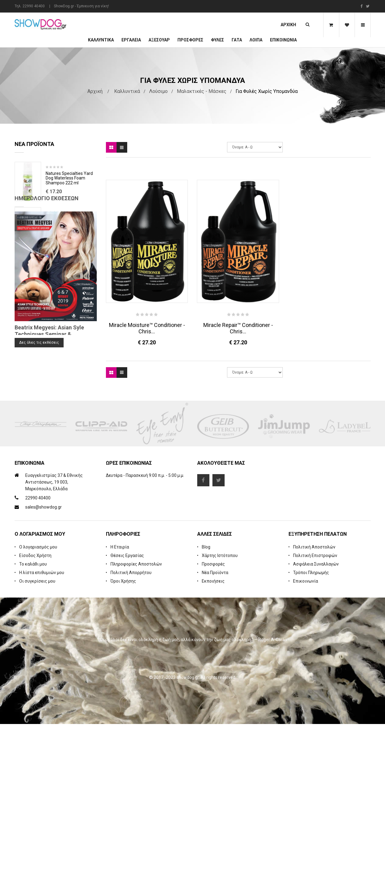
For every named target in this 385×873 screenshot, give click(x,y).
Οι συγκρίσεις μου (37, 730)
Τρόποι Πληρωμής (311, 721)
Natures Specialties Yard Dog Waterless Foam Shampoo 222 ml (69, 178)
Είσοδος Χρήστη (35, 704)
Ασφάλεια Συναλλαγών (316, 713)
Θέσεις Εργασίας (127, 704)
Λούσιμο (158, 91)
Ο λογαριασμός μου (38, 696)
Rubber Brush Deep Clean (70, 219)
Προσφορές (213, 713)
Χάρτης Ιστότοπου (220, 704)
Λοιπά (256, 39)
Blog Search (27, 482)
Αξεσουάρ (159, 39)
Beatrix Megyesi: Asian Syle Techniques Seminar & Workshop (49, 455)
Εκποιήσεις (213, 730)
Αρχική (288, 24)
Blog (206, 696)
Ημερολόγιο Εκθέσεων (47, 319)
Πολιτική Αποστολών (314, 696)
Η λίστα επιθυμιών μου (41, 721)
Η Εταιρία (119, 696)
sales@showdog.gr (43, 656)
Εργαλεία (131, 39)
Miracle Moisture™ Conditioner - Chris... (147, 328)
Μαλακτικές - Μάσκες (201, 91)
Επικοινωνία (283, 39)
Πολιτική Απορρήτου (131, 721)
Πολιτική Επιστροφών (315, 704)
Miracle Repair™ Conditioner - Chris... (238, 328)
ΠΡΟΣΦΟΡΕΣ (190, 39)
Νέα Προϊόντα (215, 721)
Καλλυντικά (101, 39)
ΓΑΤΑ (237, 39)
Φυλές (217, 39)
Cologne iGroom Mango (68, 264)
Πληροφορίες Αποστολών (136, 713)
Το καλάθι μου (33, 713)
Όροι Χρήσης (123, 730)
